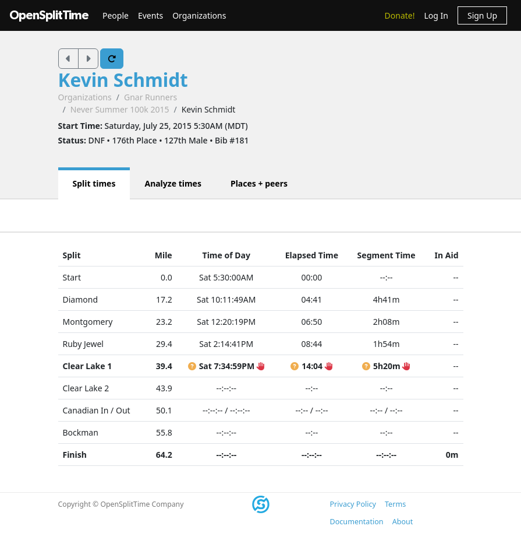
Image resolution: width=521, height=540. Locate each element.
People (115, 15)
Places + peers (259, 183)
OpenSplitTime (48, 15)
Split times (94, 183)
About (402, 522)
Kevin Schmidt (123, 79)
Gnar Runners (150, 97)
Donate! (400, 15)
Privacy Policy (353, 504)
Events (150, 15)
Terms (395, 504)
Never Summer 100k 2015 (119, 109)
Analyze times (172, 183)
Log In (436, 15)
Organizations (199, 15)
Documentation (357, 522)
